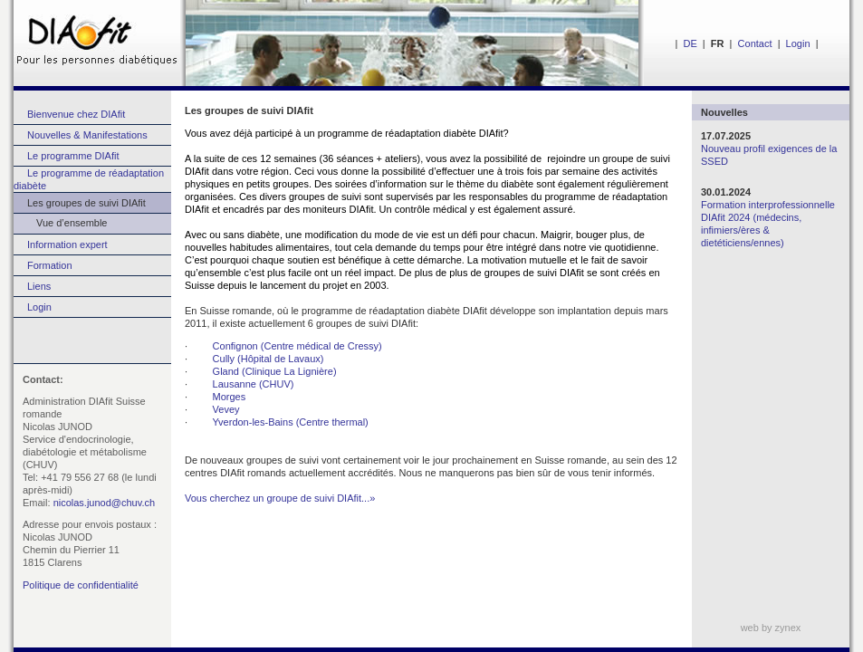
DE (689, 43)
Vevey (226, 409)
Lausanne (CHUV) (253, 384)
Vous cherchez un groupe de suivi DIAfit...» (280, 498)
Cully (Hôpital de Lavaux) (268, 358)
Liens (39, 286)
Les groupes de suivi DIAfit (86, 202)
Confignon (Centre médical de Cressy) (297, 345)
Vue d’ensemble (60, 222)
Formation (49, 265)
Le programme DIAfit (73, 155)
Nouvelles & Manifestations (87, 134)
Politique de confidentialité (81, 585)
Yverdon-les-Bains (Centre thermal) (290, 422)
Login (798, 43)
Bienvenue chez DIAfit (76, 114)
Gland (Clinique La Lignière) (275, 371)
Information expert (67, 244)
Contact (755, 43)
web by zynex (771, 627)
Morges (229, 396)
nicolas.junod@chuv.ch (104, 502)
